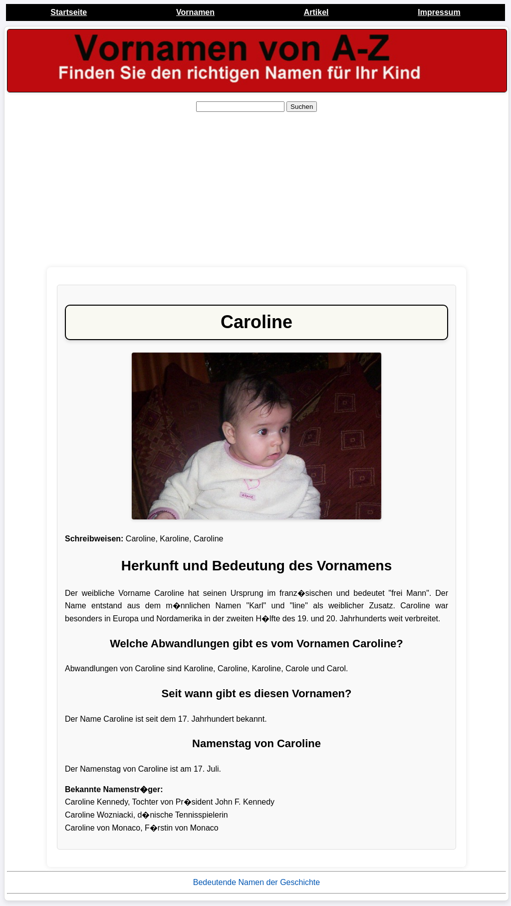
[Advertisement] (256, 190)
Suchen (301, 106)
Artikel (316, 12)
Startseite (68, 12)
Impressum (439, 12)
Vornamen (195, 12)
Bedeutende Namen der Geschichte (256, 882)
